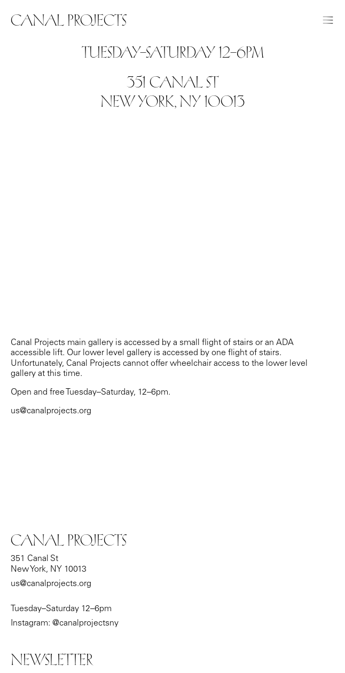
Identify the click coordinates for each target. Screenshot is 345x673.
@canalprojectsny (85, 623)
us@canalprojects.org (51, 584)
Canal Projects (69, 20)
